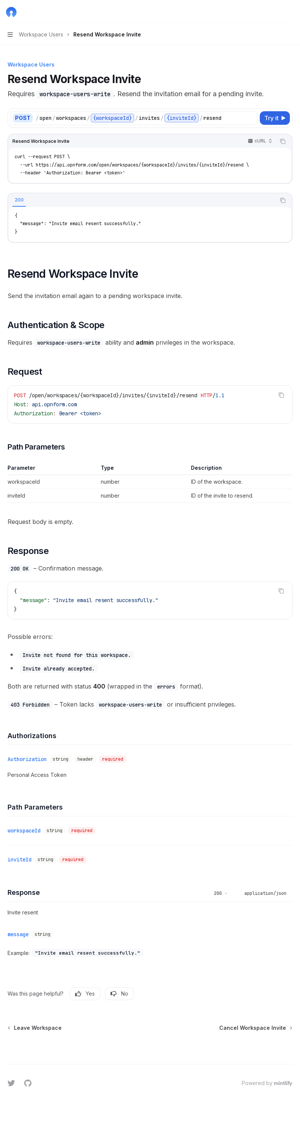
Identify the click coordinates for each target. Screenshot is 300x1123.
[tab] (19, 199)
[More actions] (290, 12)
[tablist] (142, 200)
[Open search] (276, 12)
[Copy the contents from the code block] (283, 141)
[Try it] (275, 118)
